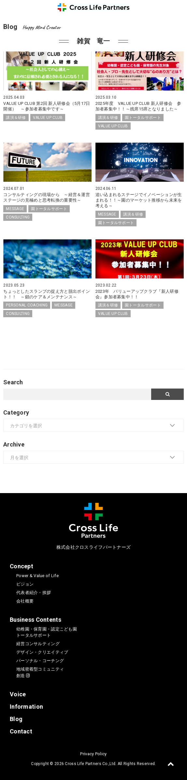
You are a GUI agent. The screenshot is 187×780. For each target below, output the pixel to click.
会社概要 (25, 601)
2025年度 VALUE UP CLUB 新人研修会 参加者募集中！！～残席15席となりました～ (138, 106)
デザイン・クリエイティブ (42, 652)
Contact (21, 731)
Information (26, 706)
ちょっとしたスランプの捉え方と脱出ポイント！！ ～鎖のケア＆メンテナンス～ (46, 294)
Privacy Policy (93, 753)
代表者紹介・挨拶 (33, 592)
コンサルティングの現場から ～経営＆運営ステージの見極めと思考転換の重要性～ (46, 197)
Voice (18, 694)
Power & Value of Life (37, 575)
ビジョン (25, 584)
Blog (16, 719)
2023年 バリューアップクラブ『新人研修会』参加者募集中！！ (137, 294)
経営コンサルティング (38, 643)
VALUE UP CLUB (48, 117)
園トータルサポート (143, 117)
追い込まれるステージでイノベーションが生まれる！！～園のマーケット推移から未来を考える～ (138, 200)
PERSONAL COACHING (27, 305)
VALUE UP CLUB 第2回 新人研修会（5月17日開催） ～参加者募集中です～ (46, 106)
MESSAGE (15, 208)
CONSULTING (18, 217)
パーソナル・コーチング (40, 660)
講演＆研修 (16, 117)
